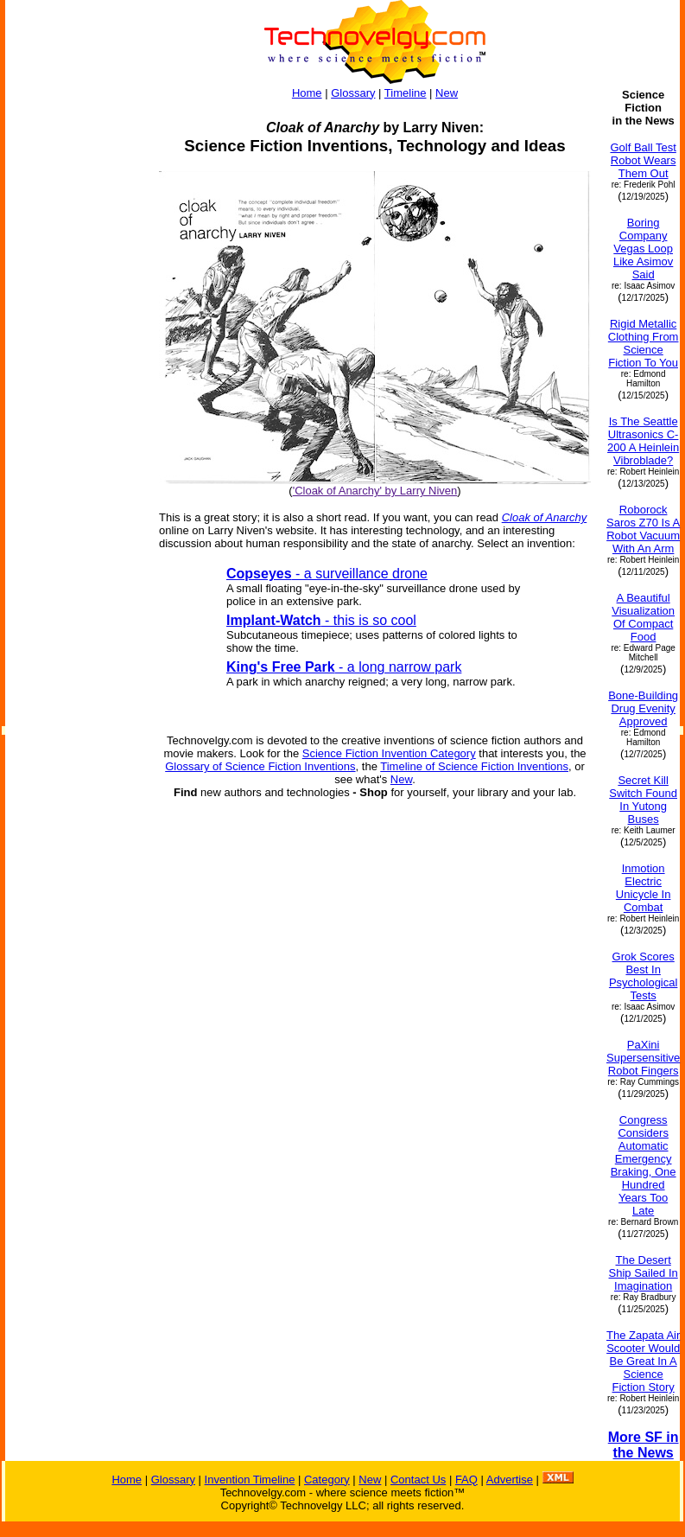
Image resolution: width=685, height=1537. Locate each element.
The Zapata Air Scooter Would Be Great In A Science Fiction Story (643, 1361)
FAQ (466, 1479)
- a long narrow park (343, 667)
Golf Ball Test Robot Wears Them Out (642, 160)
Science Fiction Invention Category (389, 753)
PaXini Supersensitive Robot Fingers (643, 1057)
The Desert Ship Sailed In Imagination (643, 1272)
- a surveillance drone (327, 573)
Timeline (405, 92)
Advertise (509, 1479)
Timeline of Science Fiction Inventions (474, 766)
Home (307, 92)
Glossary (353, 92)
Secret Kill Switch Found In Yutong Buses (643, 800)
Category (327, 1479)
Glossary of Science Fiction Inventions (260, 766)
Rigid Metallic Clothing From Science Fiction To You (643, 343)
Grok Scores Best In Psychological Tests (643, 976)
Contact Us (418, 1479)
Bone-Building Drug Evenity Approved (643, 708)
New (446, 92)
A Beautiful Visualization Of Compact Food (643, 617)
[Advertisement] (74, 568)
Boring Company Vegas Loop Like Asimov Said (643, 248)
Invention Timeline (250, 1479)
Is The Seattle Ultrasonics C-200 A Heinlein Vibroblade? (643, 441)
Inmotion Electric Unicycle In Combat (643, 888)
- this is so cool (321, 620)
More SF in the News (643, 1445)
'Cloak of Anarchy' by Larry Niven (375, 490)
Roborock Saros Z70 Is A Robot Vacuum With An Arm (643, 529)
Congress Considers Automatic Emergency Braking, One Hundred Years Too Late (643, 1165)
